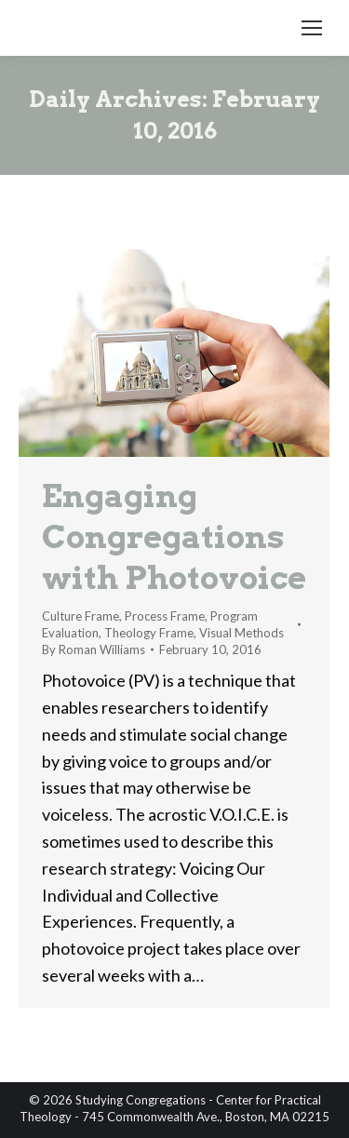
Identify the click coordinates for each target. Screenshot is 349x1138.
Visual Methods (241, 632)
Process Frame (165, 616)
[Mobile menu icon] (311, 28)
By (93, 649)
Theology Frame (149, 632)
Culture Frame (80, 616)
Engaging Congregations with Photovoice (174, 536)
